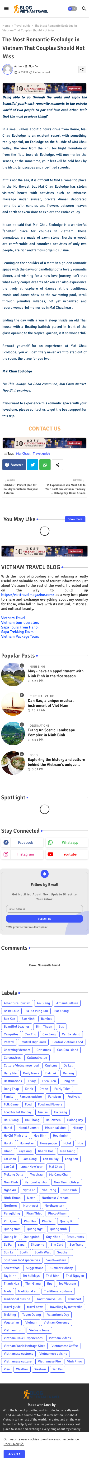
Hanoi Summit (29, 1128)
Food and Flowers (50, 1104)
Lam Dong (30, 1159)
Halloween (53, 1120)
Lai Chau (10, 1159)
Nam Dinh (11, 1182)
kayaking (25, 1151)
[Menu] (6, 8)
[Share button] (57, 464)
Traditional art (28, 1291)
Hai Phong (32, 1120)
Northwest (30, 1206)
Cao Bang (49, 1034)
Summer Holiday (61, 1268)
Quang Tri (10, 1237)
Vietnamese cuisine (53, 1354)
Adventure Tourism (17, 1003)
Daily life (10, 1073)
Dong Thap (11, 1089)
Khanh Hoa (45, 1151)
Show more (75, 519)
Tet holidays (31, 1276)
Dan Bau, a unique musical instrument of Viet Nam (51, 703)
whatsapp (70, 842)
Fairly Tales (62, 1089)
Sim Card (57, 1245)
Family (8, 1097)
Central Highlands (33, 1042)
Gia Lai (43, 1112)
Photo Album (57, 1213)
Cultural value (37, 1058)
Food (28, 1104)
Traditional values (49, 1299)
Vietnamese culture (18, 1361)
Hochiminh (61, 1136)
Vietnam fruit (13, 1330)
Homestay (27, 1143)
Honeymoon (48, 1143)
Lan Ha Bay (51, 1159)
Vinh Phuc (74, 1361)
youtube (70, 854)
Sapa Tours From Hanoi (19, 627)
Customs (51, 1065)
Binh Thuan (44, 1027)
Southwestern (56, 1260)
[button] (72, 8)
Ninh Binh (69, 1190)
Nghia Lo (29, 1190)
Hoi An (8, 1143)
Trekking (10, 1315)
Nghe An (10, 1190)
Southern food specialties (22, 1260)
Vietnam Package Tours (20, 636)
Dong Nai (68, 1081)
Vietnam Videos (60, 1338)
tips (49, 1284)
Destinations (13, 1081)
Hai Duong (11, 1120)
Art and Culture (67, 1003)
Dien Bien (49, 1081)
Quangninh (32, 1237)
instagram (25, 854)
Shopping (37, 1245)
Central (9, 1042)
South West (43, 1252)
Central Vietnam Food (67, 1042)
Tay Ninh (10, 1276)
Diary (32, 1081)
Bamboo (46, 1019)
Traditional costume (58, 1291)
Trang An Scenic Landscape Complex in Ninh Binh (51, 732)
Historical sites (55, 1128)
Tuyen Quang (31, 1315)
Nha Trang (49, 1190)
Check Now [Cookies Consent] (11, 1444)
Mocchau (36, 1174)
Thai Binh (53, 1276)
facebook (25, 842)
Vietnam (31, 1322)
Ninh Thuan (12, 1198)
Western (40, 1369)
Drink (29, 1089)
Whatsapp (45, 464)
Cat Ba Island (71, 1034)
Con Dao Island (67, 1050)
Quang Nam (12, 1229)
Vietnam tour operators (20, 622)
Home (6, 26)
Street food (11, 1268)
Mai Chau (23, 453)
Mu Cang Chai (59, 1174)
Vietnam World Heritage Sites (24, 1346)
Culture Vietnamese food (21, 1065)
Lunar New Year (31, 1167)
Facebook (16, 465)
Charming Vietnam (17, 1050)
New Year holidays (67, 1182)
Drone (43, 1089)
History (78, 1128)
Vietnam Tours (39, 1330)
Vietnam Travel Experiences (23, 1338)
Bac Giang (61, 1011)
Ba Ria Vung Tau (36, 1011)
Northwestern (54, 1206)
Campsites (11, 1034)
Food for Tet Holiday (18, 1112)
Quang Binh (68, 1221)
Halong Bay (75, 1120)
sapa (21, 1245)
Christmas (44, 1050)
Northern (10, 1206)
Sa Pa (8, 1245)
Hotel (67, 1143)
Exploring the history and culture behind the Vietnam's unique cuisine (56, 762)
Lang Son (71, 1159)
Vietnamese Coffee (65, 1346)
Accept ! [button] (14, 1454)
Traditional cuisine (17, 1299)
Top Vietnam (67, 1284)
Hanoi (8, 1128)
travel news (35, 1307)
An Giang (43, 1003)
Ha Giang (60, 1112)
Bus (61, 1027)
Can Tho (30, 1034)
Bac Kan (9, 1019)
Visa (7, 1369)
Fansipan (54, 1097)
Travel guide (22, 26)
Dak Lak (50, 1073)
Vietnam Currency (56, 1322)
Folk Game (11, 1104)
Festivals (73, 1097)
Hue (80, 1143)
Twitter (32, 464)
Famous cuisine (31, 1097)
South (24, 1252)
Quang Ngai (35, 1229)
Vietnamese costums (18, 1354)
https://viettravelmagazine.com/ (27, 594)
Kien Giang (67, 1151)
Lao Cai (9, 1167)
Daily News (31, 1073)
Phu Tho (30, 1221)
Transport (74, 1299)
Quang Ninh (58, 1229)
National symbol (35, 1182)
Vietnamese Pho (49, 1361)
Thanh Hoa (11, 1284)
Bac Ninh (28, 1019)
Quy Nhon (53, 1237)
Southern (63, 1252)
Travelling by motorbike (66, 1307)
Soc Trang (76, 1245)
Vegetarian (11, 1322)
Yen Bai (57, 1369)
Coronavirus (12, 1058)
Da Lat (68, 1065)
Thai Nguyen (75, 1276)
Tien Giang (33, 1284)
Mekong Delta (13, 1174)
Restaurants (75, 1237)
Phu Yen (47, 1221)
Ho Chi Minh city (15, 1136)
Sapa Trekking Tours (17, 631)
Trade (7, 1291)
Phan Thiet (34, 1213)
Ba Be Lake (11, 1011)
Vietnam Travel (13, 618)
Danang (68, 1073)
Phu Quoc (11, 1221)
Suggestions (34, 1268)
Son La (8, 1252)
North (31, 1198)
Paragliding (12, 1213)
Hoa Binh (40, 1136)
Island (8, 1151)
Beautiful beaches (16, 1027)
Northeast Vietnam (55, 1198)
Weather (22, 1369)
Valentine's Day (58, 1315)
